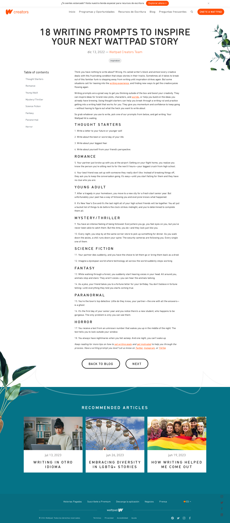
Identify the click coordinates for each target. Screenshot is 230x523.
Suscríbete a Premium (99, 500)
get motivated (144, 342)
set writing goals (123, 342)
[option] (53, 442)
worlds (135, 95)
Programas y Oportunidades (97, 12)
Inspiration (115, 59)
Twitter (139, 346)
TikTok (162, 346)
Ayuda (134, 516)
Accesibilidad (122, 516)
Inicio (72, 14)
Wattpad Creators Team (125, 50)
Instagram (149, 346)
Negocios (149, 500)
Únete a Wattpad (211, 12)
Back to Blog (101, 362)
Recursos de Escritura (132, 12)
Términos (97, 516)
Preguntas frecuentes (172, 14)
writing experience (119, 81)
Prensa (163, 500)
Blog (152, 14)
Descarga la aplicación (128, 500)
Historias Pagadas (72, 500)
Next (136, 362)
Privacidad (109, 516)
